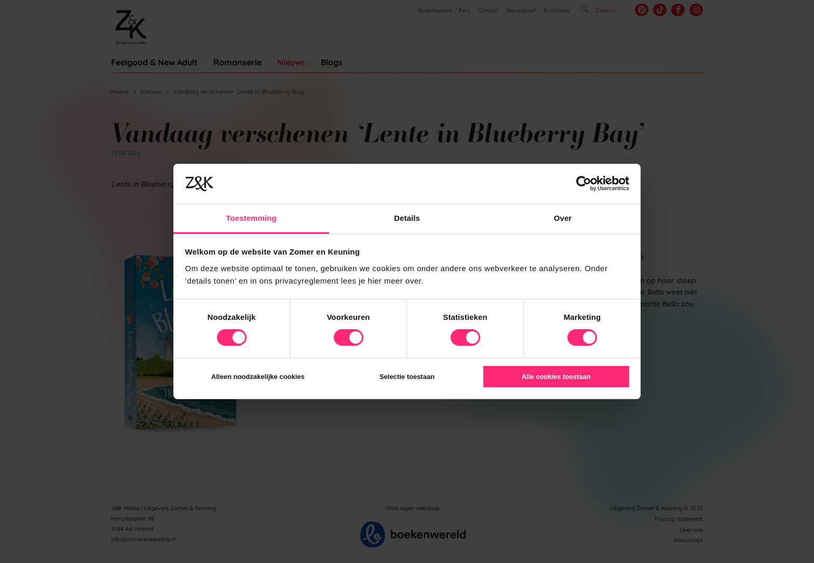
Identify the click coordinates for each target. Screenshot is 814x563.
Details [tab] (407, 218)
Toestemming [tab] (251, 218)
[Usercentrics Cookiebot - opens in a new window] (583, 183)
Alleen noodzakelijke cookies (258, 377)
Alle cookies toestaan (556, 377)
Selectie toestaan (407, 377)
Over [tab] (563, 218)
